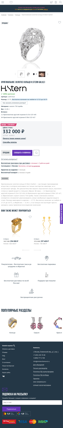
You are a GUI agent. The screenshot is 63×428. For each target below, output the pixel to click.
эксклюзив (5, 178)
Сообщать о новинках (22, 153)
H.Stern (6, 239)
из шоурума (36, 166)
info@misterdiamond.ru (41, 361)
